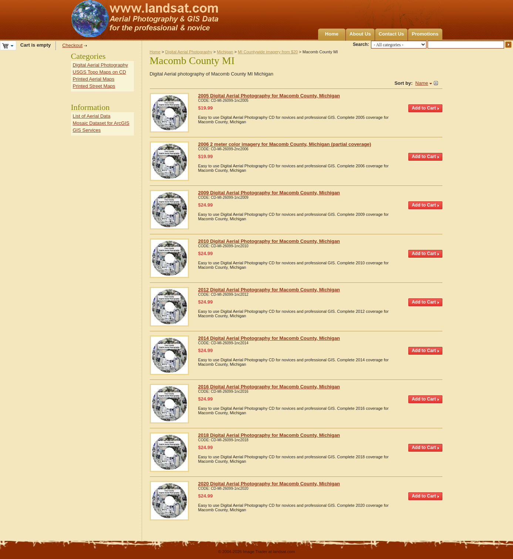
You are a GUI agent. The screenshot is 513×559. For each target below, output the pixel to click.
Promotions (425, 34)
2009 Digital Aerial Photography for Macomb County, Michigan (269, 192)
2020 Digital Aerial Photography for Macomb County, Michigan (269, 483)
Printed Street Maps (94, 86)
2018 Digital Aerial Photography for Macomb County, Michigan (269, 435)
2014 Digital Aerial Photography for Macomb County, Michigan (269, 338)
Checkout (72, 45)
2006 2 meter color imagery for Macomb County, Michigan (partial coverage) (284, 144)
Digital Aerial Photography (188, 52)
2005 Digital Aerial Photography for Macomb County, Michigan (269, 95)
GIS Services (87, 130)
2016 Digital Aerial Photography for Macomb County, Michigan (269, 386)
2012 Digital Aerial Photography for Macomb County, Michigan (269, 289)
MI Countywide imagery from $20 (268, 52)
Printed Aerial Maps (94, 79)
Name (421, 83)
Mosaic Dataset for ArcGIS (101, 123)
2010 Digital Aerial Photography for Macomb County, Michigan (269, 241)
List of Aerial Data (92, 116)
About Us (360, 34)
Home (331, 34)
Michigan (225, 52)
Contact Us (391, 34)
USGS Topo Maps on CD (99, 72)
